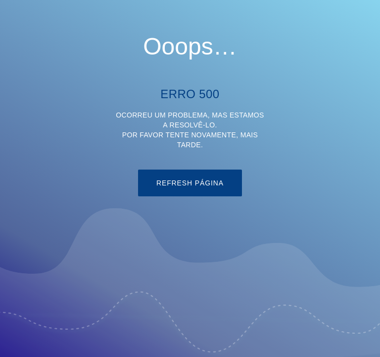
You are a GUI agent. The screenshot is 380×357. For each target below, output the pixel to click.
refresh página (190, 183)
